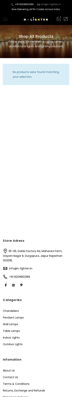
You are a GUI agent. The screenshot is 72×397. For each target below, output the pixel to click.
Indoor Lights (11, 337)
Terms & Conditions (16, 384)
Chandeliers (11, 311)
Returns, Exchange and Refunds (24, 390)
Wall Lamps (10, 324)
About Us (9, 370)
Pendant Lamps (13, 317)
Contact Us (10, 377)
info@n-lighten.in (20, 268)
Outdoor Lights (13, 344)
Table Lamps (11, 331)
